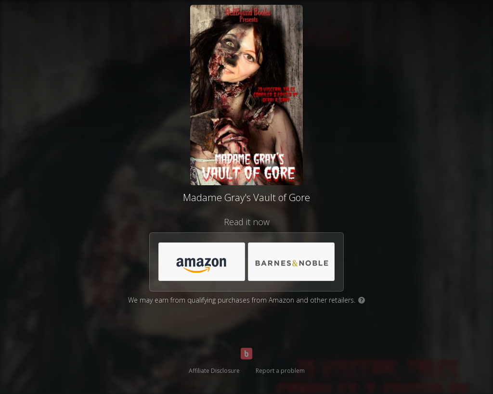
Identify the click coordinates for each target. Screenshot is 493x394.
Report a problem (280, 371)
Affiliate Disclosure (214, 371)
